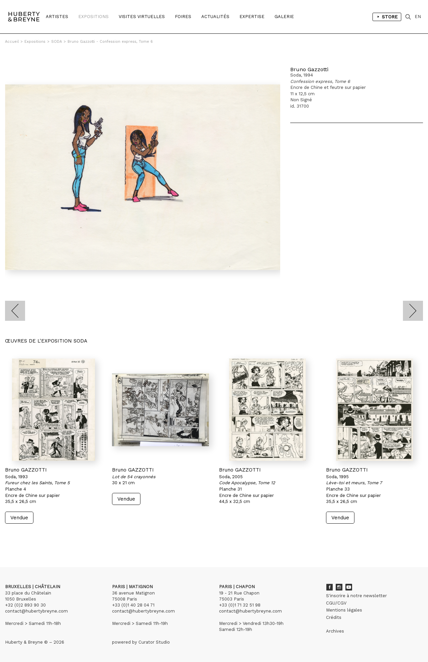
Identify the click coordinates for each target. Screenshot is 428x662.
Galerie (284, 16)
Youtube (348, 587)
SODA (56, 41)
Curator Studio (154, 642)
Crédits (333, 617)
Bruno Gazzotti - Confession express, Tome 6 (110, 41)
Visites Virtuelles (142, 16)
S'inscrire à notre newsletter (356, 595)
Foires (183, 16)
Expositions (93, 16)
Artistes (57, 16)
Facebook (329, 587)
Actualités (215, 16)
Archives (335, 631)
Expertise (251, 16)
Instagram (339, 587)
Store (387, 16)
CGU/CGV (336, 603)
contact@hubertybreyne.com (36, 611)
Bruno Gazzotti (309, 69)
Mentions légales (344, 610)
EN (418, 16)
